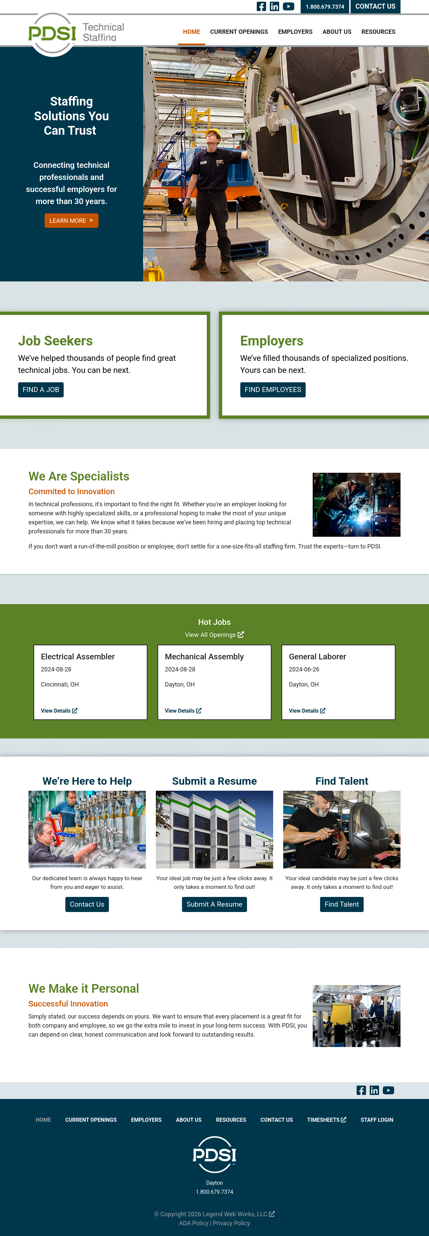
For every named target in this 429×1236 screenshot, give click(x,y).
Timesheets (327, 1120)
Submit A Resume (214, 904)
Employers (295, 31)
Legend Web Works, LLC (239, 1214)
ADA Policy (193, 1223)
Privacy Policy (231, 1223)
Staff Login (377, 1120)
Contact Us (375, 6)
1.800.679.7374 (325, 7)
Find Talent (342, 904)
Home (191, 31)
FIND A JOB (41, 390)
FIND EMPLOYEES (273, 390)
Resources (378, 31)
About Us (337, 31)
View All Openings (214, 635)
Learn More (71, 220)
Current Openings (239, 31)
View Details (59, 711)
